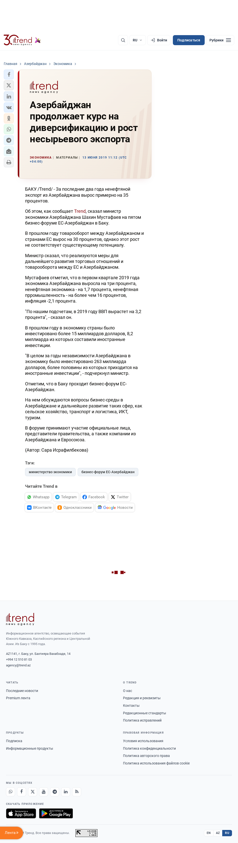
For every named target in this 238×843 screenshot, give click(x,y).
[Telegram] (54, 791)
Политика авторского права (146, 756)
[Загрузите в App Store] (21, 813)
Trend (79, 211)
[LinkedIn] (65, 791)
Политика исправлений (142, 720)
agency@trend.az (18, 665)
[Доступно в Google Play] (56, 813)
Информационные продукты (29, 748)
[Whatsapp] (10, 791)
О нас (127, 691)
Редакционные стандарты (144, 713)
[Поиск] (123, 40)
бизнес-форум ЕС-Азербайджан (108, 472)
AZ (218, 833)
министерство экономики (50, 472)
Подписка (14, 741)
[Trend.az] (22, 40)
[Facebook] (21, 791)
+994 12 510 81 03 (19, 659)
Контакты (131, 706)
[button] (9, 74)
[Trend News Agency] (20, 619)
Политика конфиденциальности (149, 748)
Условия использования (143, 741)
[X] (32, 791)
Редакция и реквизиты (142, 698)
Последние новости (22, 691)
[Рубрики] (220, 40)
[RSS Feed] (76, 791)
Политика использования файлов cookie (156, 763)
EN (209, 833)
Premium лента (18, 698)
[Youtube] (43, 791)
